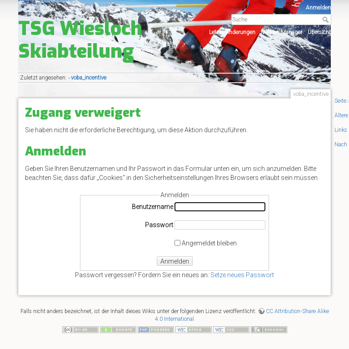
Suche (326, 19)
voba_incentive (88, 78)
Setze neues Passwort (242, 275)
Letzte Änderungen (232, 32)
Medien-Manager (281, 32)
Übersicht (319, 32)
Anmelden (318, 8)
